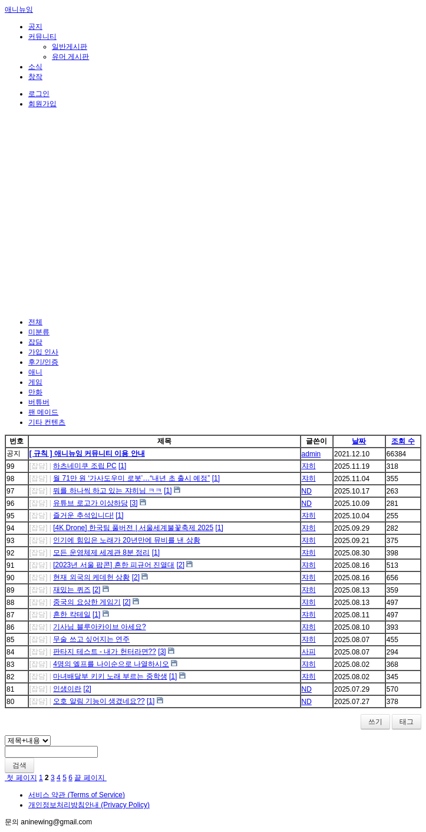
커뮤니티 (42, 36)
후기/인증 (43, 362)
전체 (35, 322)
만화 (35, 392)
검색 (19, 765)
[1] (122, 466)
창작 (35, 77)
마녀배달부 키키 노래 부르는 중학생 (110, 676)
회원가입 (42, 104)
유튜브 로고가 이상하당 (90, 503)
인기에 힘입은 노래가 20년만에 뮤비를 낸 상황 (126, 540)
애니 (35, 372)
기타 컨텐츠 (46, 422)
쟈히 (309, 466)
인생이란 (67, 689)
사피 (309, 651)
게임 (35, 382)
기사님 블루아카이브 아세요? (99, 627)
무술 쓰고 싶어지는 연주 (91, 639)
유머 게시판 (70, 56)
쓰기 (375, 722)
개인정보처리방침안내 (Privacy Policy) (89, 805)
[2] (180, 565)
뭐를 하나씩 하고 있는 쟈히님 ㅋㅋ (107, 490)
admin (311, 454)
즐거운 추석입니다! (83, 515)
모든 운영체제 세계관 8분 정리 (101, 552)
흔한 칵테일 (71, 614)
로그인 (38, 94)
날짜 (359, 441)
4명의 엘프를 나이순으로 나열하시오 (111, 664)
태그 (406, 722)
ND (307, 491)
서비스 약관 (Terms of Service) (76, 795)
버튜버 (38, 402)
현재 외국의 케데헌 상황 (91, 577)
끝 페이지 (90, 778)
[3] (133, 503)
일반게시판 (69, 46)
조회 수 (402, 441)
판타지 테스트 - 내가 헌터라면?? (104, 651)
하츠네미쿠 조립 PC (84, 466)
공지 (35, 26)
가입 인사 (43, 352)
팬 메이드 (43, 412)
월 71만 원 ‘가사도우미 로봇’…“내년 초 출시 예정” (131, 478)
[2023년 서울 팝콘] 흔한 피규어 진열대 (113, 565)
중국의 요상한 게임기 (87, 602)
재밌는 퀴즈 (71, 590)
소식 (35, 67)
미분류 (38, 332)
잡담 (35, 342)
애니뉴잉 (19, 9)
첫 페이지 (21, 778)
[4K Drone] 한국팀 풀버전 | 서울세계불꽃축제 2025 (133, 528)
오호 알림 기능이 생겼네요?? (98, 701)
